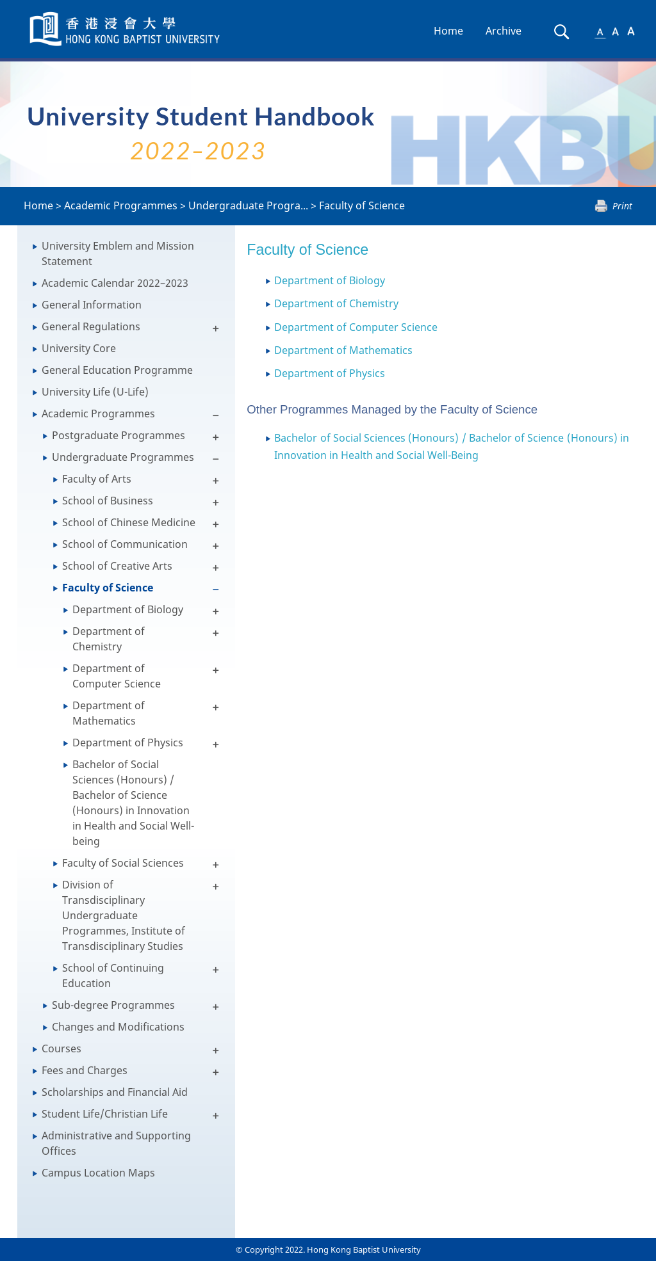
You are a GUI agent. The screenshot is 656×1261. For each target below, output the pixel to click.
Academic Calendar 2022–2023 (115, 283)
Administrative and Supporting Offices (116, 1143)
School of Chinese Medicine (128, 522)
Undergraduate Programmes (123, 457)
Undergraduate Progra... (248, 205)
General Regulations (91, 326)
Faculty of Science (362, 205)
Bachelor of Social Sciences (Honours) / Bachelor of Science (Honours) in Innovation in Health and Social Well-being (133, 802)
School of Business (107, 501)
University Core (79, 348)
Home (448, 31)
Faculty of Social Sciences (123, 863)
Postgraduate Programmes (118, 435)
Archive (503, 31)
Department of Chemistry (108, 639)
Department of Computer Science (116, 676)
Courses (61, 1048)
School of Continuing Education (113, 975)
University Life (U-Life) (95, 392)
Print (622, 206)
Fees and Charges (84, 1070)
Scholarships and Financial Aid (115, 1092)
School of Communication (125, 544)
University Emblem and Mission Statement (118, 253)
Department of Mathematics (108, 713)
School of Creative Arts (117, 566)
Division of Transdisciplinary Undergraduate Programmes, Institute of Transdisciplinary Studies (123, 915)
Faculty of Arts (96, 479)
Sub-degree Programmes (113, 1005)
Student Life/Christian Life (105, 1114)
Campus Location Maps (98, 1173)
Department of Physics (127, 742)
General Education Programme (117, 370)
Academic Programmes (120, 205)
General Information (92, 305)
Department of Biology (127, 609)
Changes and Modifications (118, 1027)
